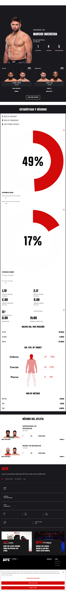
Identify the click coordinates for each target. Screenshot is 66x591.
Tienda (56, 6)
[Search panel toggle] (60, 6)
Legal (56, 559)
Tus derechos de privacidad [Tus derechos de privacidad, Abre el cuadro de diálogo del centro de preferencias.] (33, 578)
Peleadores (19, 6)
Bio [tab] (2, 479)
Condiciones (58, 561)
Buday (25, 446)
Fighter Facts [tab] (9, 479)
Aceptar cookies (33, 587)
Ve (49, 6)
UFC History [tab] (18, 479)
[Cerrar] (63, 572)
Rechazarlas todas (33, 583)
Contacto (49, 559)
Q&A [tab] (24, 479)
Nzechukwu (28, 426)
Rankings (12, 6)
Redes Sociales (42, 6)
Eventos (4, 6)
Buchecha (27, 429)
